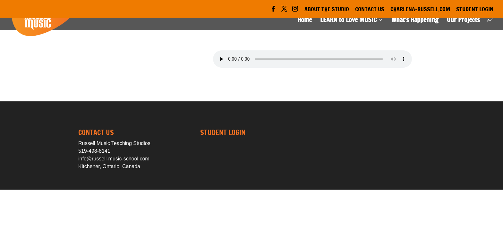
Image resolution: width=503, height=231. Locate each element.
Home (304, 21)
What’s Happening (415, 21)
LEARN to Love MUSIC (348, 21)
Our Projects (463, 21)
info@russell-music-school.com (113, 158)
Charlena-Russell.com (420, 9)
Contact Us (369, 9)
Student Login (474, 9)
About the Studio (326, 9)
